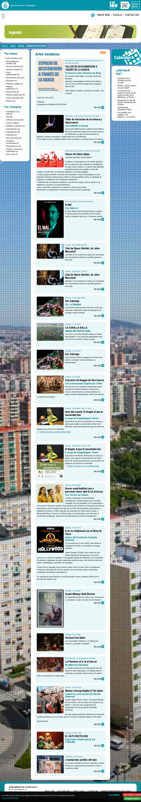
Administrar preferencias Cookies (116, 791)
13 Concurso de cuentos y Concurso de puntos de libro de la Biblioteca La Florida (127, 94)
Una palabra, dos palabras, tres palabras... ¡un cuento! (126, 115)
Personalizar (114, 795)
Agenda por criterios (36, 46)
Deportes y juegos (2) (14, 84)
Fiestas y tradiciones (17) (12, 88)
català (117, 15)
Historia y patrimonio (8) (15, 95)
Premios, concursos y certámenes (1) (14, 150)
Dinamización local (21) (15, 78)
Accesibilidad (64, 791)
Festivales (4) (11, 135)
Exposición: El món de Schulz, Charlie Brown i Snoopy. (127, 102)
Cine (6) (9, 117)
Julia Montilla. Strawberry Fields (124, 109)
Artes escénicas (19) (14, 58)
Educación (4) (11, 81)
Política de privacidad (9, 798)
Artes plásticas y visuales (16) (12, 62)
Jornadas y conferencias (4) (12, 142)
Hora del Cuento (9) (14, 138)
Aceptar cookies (132, 799)
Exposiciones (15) (13, 132)
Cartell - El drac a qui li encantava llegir (55, 432)
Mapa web (104, 15)
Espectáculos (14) (13, 129)
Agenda (21, 46)
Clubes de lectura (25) (14, 120)
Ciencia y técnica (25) (14, 66)
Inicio (13, 46)
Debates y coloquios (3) (15, 126)
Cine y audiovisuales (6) (12, 73)
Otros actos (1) (12, 154)
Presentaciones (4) (13, 146)
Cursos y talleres (12, 123)
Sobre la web (78, 791)
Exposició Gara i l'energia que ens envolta (124, 80)
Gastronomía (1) (12, 92)
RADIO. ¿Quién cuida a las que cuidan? (127, 87)
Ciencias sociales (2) (14, 69)
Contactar (132, 15)
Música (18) (10, 101)
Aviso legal (50, 791)
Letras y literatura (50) (14, 98)
